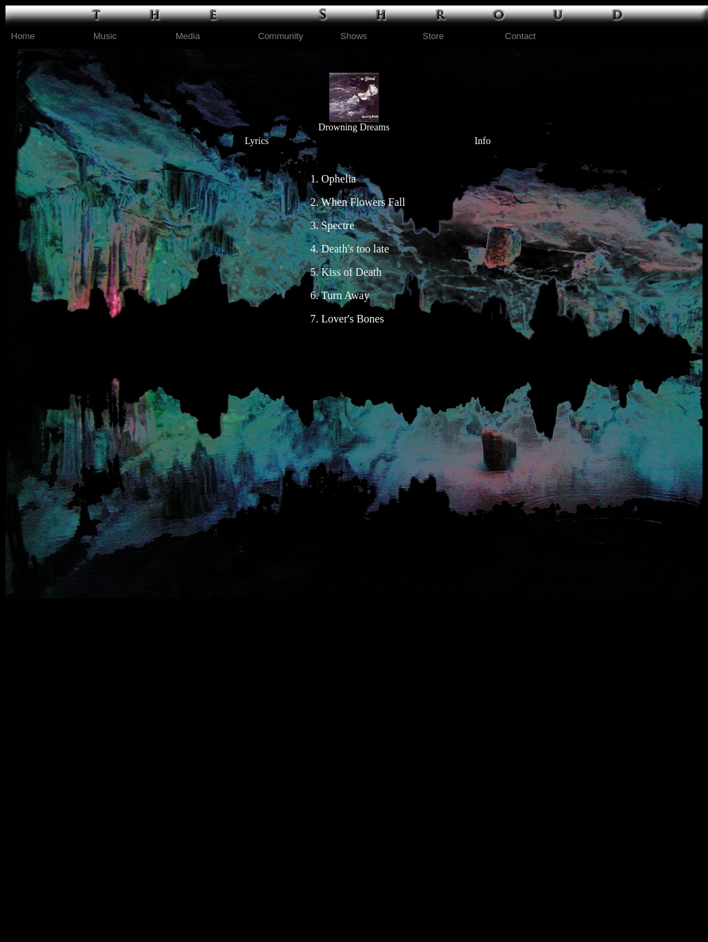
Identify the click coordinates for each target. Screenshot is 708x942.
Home (23, 36)
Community (280, 36)
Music (105, 36)
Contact (520, 36)
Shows (353, 36)
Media (188, 36)
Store (433, 36)
